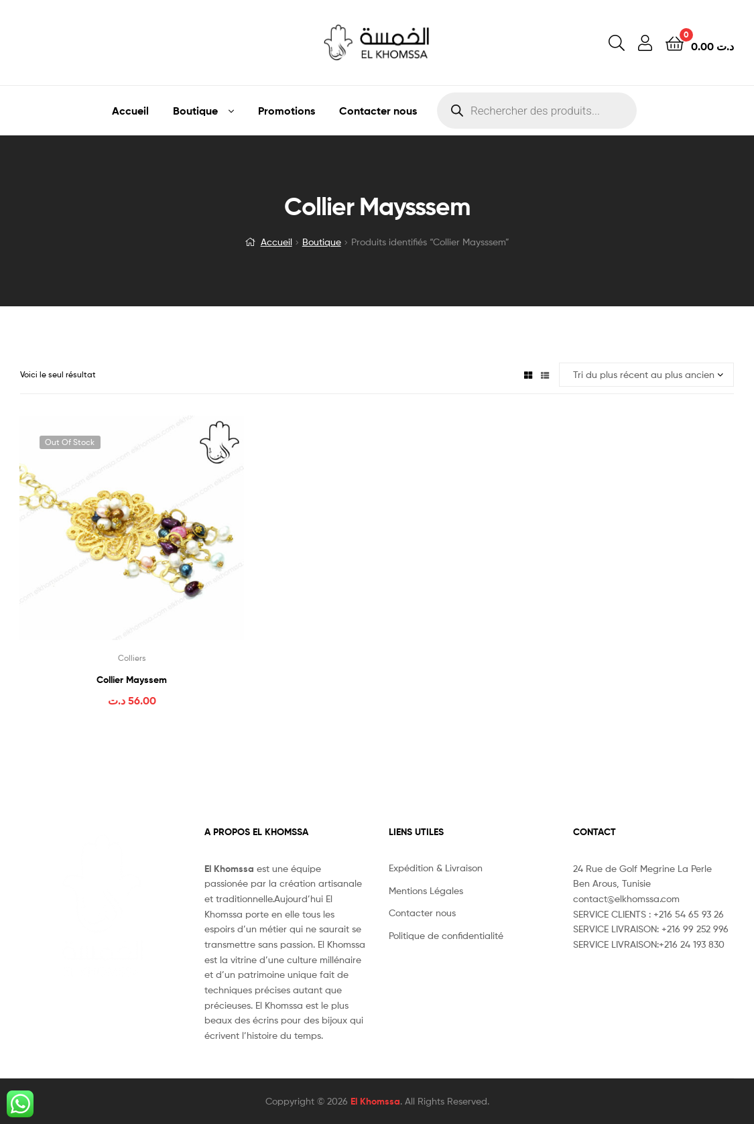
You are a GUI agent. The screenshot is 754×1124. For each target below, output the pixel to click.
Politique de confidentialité (446, 935)
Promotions (286, 110)
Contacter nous (378, 110)
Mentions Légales (426, 890)
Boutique (195, 110)
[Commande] (646, 375)
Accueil (130, 110)
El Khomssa (375, 1101)
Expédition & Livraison (436, 867)
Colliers (132, 658)
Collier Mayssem (132, 680)
